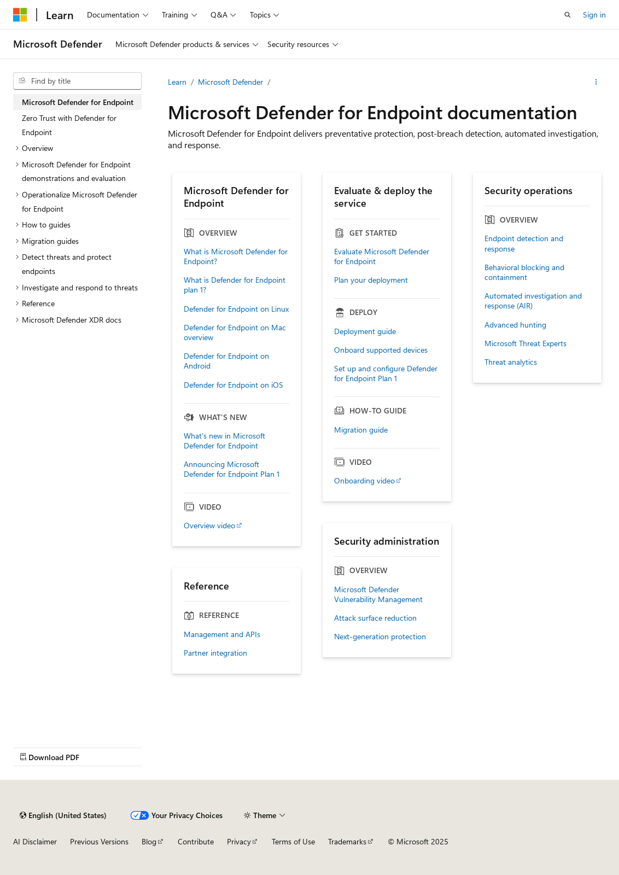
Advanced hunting (515, 325)
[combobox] (77, 81)
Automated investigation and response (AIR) (533, 301)
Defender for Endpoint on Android (226, 361)
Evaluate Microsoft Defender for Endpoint (381, 256)
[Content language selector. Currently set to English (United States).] (63, 815)
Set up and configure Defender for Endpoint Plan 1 (385, 373)
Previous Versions (99, 841)
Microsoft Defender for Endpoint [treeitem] (77, 102)
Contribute (196, 841)
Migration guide (361, 430)
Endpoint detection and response (523, 243)
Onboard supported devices (381, 350)
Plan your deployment (371, 280)
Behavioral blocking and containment (524, 272)
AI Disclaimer (35, 841)
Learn (177, 82)
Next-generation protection (380, 636)
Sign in (594, 14)
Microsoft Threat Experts (525, 343)
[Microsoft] (20, 15)
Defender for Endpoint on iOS (233, 385)
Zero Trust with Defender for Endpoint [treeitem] (69, 125)
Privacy (239, 841)
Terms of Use (293, 841)
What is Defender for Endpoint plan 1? (234, 285)
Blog (149, 841)
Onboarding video (364, 481)
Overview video (209, 525)
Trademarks (347, 841)
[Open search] (568, 15)
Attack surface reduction (375, 618)
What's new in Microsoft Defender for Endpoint (224, 441)
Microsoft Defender (230, 82)
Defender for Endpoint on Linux (236, 309)
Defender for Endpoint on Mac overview (235, 332)
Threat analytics (510, 362)
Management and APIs (222, 634)
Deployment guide (365, 331)
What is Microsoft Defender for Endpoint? (236, 256)
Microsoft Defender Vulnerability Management (378, 594)
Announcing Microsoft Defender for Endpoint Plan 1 (231, 469)
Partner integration (215, 653)
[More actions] (596, 82)
